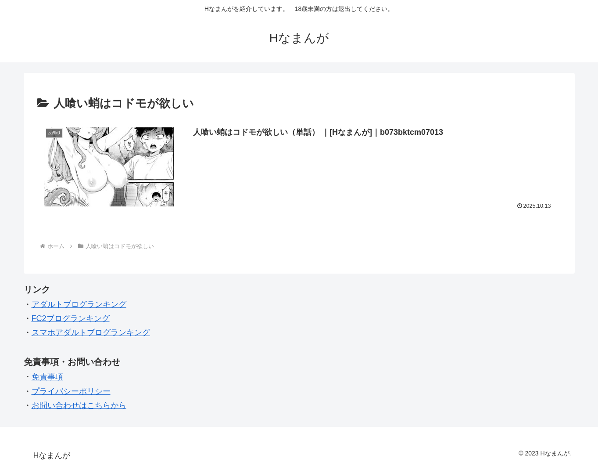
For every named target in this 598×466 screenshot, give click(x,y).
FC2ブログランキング (71, 318)
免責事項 (47, 376)
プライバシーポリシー (71, 391)
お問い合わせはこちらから (79, 405)
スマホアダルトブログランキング (91, 332)
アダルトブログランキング (79, 304)
